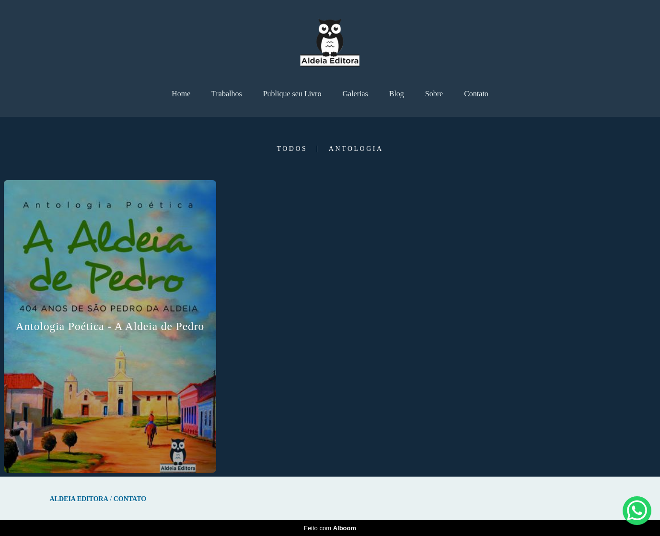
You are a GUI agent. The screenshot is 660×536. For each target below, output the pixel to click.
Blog (396, 94)
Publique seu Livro (292, 94)
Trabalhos (226, 94)
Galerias (355, 94)
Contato (476, 94)
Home (181, 94)
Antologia (356, 149)
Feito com (330, 528)
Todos (292, 149)
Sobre (434, 94)
